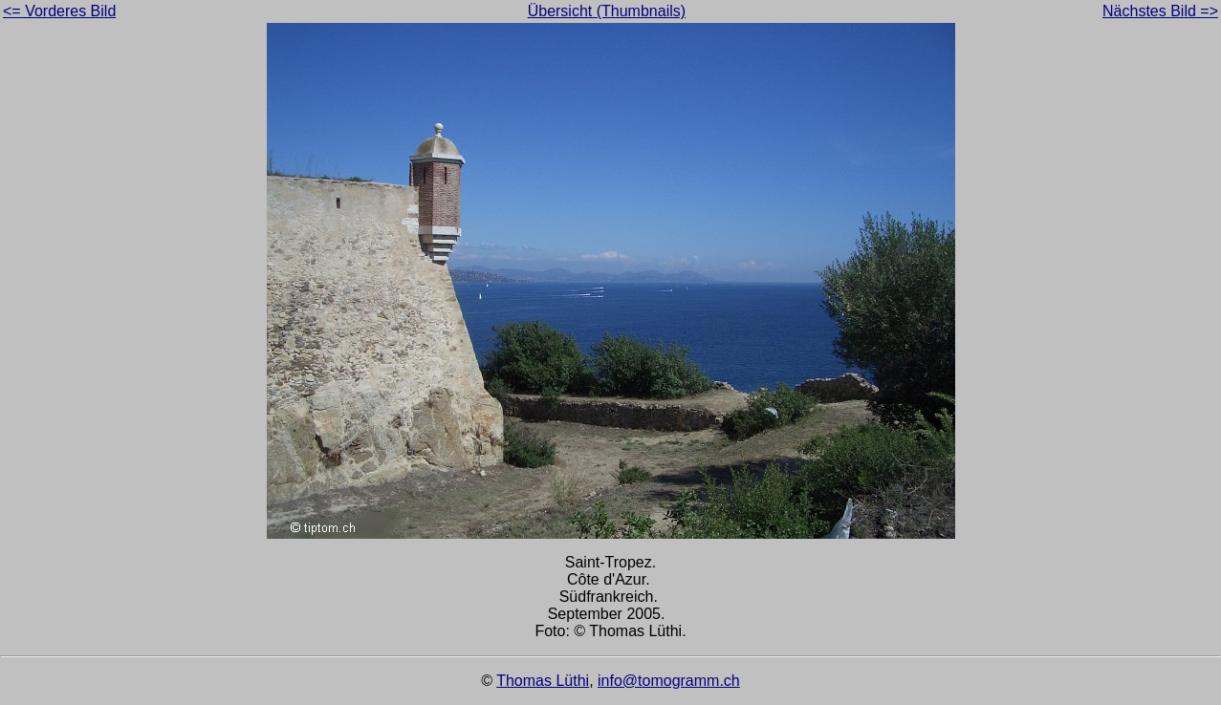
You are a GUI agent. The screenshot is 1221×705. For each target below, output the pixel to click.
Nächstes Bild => (1160, 11)
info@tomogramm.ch (669, 681)
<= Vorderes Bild (59, 11)
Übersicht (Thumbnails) (607, 11)
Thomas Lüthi (542, 681)
